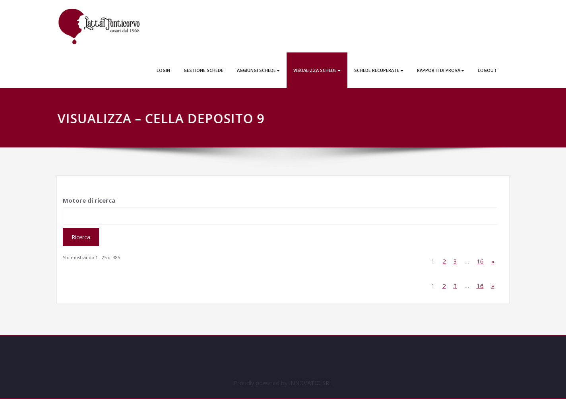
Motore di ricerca (89, 200)
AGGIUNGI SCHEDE (258, 70)
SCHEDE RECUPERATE (378, 70)
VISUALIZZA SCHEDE (317, 70)
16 (480, 261)
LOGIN (163, 70)
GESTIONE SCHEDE (203, 70)
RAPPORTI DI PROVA (440, 70)
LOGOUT (487, 70)
